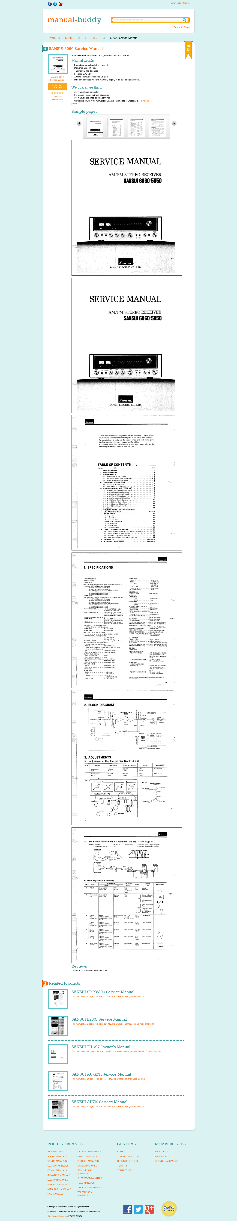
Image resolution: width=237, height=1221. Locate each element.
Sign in (186, 3)
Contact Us (124, 1170)
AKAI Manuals (56, 1151)
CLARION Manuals (58, 1165)
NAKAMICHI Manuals (89, 1151)
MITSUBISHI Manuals (60, 1189)
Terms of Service (128, 1161)
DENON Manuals (57, 1170)
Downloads (176, 3)
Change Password (166, 1161)
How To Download (128, 1156)
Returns (122, 1165)
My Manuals (162, 1156)
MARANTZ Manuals (58, 1184)
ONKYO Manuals (87, 1156)
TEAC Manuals (86, 1183)
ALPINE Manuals (57, 1156)
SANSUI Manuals (87, 1165)
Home (52, 37)
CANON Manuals (57, 1161)
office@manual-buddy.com (58, 1216)
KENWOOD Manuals (59, 1175)
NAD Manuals (55, 1193)
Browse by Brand (182, 27)
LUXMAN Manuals (58, 1180)
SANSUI (70, 37)
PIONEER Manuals (88, 1161)
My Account (162, 1151)
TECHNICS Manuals (89, 1187)
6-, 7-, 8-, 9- (93, 37)
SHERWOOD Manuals (90, 1178)
